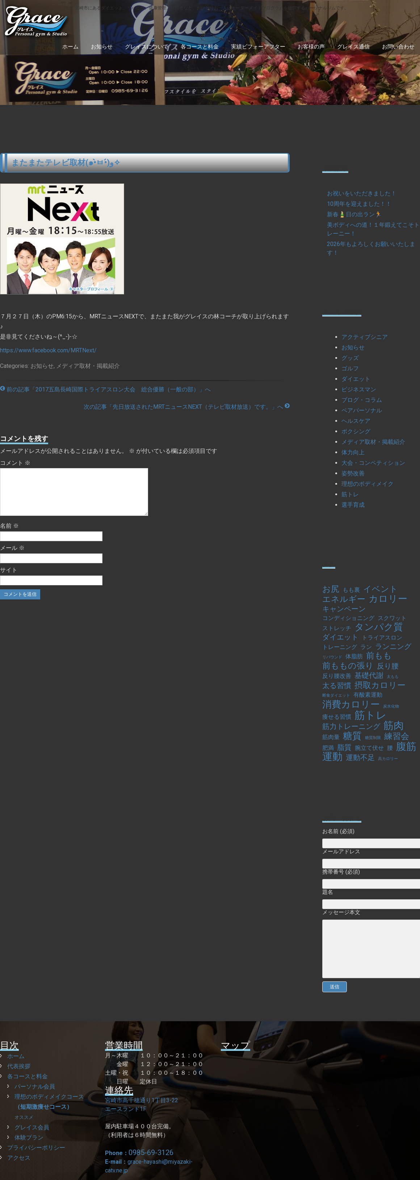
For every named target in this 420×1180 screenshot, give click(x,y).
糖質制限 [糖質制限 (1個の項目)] (373, 737)
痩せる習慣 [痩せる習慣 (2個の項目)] (336, 716)
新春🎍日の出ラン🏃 (354, 214)
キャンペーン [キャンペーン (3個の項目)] (344, 608)
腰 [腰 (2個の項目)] (390, 747)
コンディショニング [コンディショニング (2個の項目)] (348, 618)
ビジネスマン (358, 389)
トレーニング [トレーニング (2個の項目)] (339, 647)
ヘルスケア (355, 420)
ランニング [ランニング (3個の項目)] (393, 646)
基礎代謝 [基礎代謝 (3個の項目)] (368, 675)
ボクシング (355, 431)
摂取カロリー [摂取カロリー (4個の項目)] (380, 685)
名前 (9, 534)
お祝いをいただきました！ (361, 193)
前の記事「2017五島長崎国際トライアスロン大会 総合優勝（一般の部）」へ (105, 389)
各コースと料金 (200, 46)
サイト (8, 578)
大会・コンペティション (373, 462)
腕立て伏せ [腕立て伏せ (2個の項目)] (369, 747)
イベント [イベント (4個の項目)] (380, 589)
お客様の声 (311, 46)
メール (12, 556)
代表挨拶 (18, 1066)
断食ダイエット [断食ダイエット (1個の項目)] (336, 695)
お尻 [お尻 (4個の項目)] (330, 589)
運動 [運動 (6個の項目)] (332, 756)
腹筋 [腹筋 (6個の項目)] (406, 746)
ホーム (70, 46)
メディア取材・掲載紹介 (88, 365)
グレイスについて (146, 46)
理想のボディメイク (367, 483)
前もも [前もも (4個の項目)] (379, 655)
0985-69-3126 (151, 1152)
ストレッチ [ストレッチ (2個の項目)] (336, 628)
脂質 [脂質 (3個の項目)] (344, 747)
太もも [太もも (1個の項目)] (393, 676)
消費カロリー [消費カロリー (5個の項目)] (351, 704)
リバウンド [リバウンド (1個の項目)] (332, 657)
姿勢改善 (353, 473)
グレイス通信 (353, 46)
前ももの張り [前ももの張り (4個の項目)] (348, 666)
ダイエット (355, 378)
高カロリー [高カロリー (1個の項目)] (388, 758)
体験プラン (28, 1137)
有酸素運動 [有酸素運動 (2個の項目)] (367, 694)
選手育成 (353, 504)
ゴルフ (350, 368)
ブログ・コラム (361, 399)
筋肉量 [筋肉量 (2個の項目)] (331, 737)
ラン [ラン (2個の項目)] (366, 647)
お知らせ (102, 46)
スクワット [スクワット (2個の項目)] (392, 618)
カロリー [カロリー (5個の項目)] (388, 598)
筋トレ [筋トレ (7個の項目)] (370, 715)
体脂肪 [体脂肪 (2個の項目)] (354, 656)
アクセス (18, 1157)
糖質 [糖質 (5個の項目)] (352, 735)
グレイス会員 (31, 1127)
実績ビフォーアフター (258, 46)
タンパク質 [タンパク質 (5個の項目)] (378, 627)
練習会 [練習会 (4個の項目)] (396, 736)
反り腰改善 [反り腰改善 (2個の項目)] (336, 675)
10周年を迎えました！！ (359, 203)
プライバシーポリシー (36, 1147)
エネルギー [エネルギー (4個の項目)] (343, 599)
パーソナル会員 (34, 1086)
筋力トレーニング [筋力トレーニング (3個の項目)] (351, 726)
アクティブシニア (364, 337)
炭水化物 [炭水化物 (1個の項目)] (391, 706)
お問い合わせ (398, 46)
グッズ (350, 358)
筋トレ (350, 494)
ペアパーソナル (361, 410)
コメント (15, 462)
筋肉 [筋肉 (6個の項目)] (393, 725)
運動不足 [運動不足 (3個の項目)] (360, 757)
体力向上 (353, 452)
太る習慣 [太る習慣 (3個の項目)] (336, 685)
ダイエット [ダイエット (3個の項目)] (340, 637)
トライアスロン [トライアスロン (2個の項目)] (382, 637)
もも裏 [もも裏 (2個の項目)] (351, 589)
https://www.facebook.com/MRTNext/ (48, 350)
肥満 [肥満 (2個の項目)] (328, 747)
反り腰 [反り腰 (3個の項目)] (388, 666)
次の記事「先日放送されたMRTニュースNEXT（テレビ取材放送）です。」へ (187, 406)
